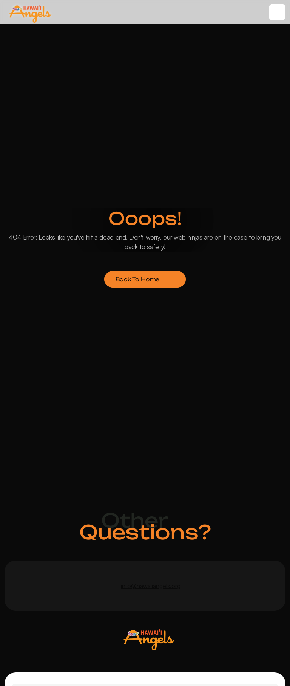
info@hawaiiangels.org (150, 586)
